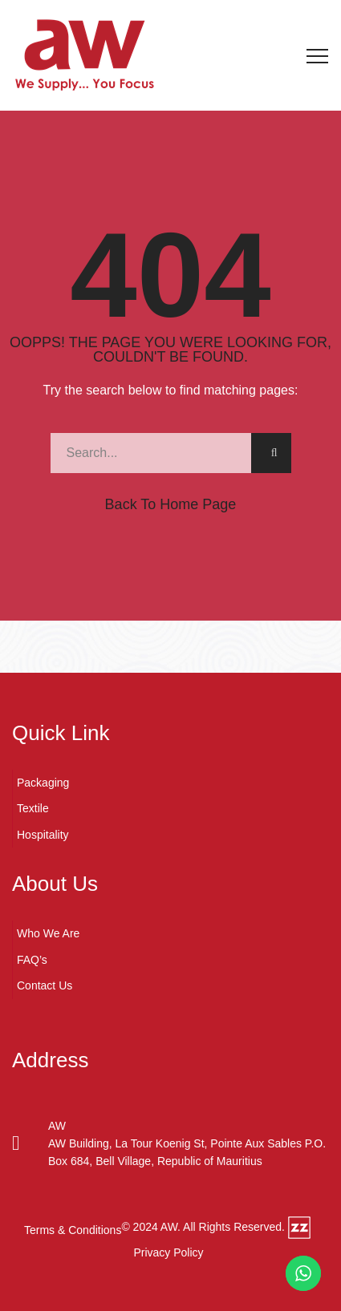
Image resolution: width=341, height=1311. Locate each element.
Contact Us (44, 985)
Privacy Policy (168, 1252)
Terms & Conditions (72, 1230)
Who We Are (48, 933)
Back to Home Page (171, 504)
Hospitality (43, 834)
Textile (33, 808)
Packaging (43, 782)
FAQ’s (32, 959)
